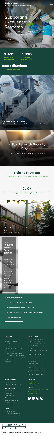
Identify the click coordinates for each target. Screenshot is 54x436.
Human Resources (10, 395)
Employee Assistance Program (13, 400)
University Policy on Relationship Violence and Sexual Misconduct (38, 367)
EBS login (8, 397)
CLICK (27, 188)
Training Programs (27, 172)
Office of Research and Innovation (13, 353)
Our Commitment (33, 361)
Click (6, 339)
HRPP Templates (10, 346)
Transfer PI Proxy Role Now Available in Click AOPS (19, 302)
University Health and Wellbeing (36, 354)
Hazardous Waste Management (13, 348)
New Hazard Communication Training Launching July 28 (20, 307)
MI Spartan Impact (10, 411)
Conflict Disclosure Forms (12, 344)
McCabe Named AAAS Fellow (14, 317)
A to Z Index (8, 402)
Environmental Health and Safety (14, 121)
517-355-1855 (10, 432)
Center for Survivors (34, 363)
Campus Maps (9, 404)
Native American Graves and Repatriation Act (15, 358)
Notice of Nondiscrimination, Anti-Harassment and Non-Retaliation (36, 344)
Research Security (9, 351)
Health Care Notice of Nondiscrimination (38, 351)
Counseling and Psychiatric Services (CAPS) (37, 371)
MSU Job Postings (10, 393)
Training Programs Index (11, 341)
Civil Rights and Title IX (34, 348)
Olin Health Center (33, 359)
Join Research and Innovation (13, 390)
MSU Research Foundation (12, 413)
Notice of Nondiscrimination (27, 432)
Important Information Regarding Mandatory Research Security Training (24, 312)
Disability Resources (10, 382)
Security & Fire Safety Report (36, 374)
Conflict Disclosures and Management (15, 228)
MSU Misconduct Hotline (34, 341)
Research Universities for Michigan (14, 415)
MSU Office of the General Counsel (14, 355)
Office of (18, 5)
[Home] (14, 428)
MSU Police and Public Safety (36, 339)
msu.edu (17, 432)
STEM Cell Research (10, 362)
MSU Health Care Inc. (34, 356)
